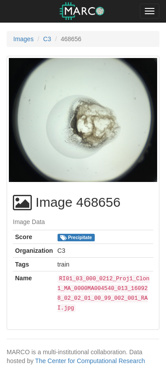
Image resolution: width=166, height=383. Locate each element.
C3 (47, 39)
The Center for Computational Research (90, 360)
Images (23, 39)
